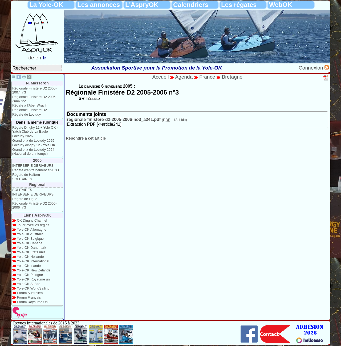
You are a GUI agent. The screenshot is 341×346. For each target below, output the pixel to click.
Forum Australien (30, 293)
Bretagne (232, 77)
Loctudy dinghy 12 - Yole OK (33, 145)
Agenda (184, 77)
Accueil (160, 77)
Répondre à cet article (86, 138)
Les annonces (98, 4)
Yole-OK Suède (28, 284)
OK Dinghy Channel (32, 220)
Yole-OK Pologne (30, 275)
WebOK (280, 4)
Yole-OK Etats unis (31, 252)
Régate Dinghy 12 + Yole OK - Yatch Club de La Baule (35, 129)
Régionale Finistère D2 (29, 110)
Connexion (311, 68)
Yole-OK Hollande (30, 257)
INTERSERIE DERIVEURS (33, 166)
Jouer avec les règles (33, 225)
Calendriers (190, 4)
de (31, 57)
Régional (37, 184)
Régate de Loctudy (26, 114)
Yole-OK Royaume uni (33, 279)
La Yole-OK (46, 4)
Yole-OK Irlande (29, 266)
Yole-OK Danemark (31, 248)
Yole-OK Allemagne (31, 229)
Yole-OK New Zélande (33, 270)
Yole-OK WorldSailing (33, 288)
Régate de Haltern (26, 175)
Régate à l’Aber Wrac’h (29, 105)
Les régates (239, 4)
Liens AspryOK (37, 215)
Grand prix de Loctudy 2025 (33, 141)
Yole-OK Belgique (30, 239)
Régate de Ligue (24, 199)
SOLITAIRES (22, 179)
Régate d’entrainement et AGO (35, 170)
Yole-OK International (33, 261)
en (38, 57)
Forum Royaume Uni (32, 302)
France (207, 77)
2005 (37, 160)
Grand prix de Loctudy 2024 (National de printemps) (33, 152)
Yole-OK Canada (29, 243)
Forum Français (29, 297)
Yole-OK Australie (30, 234)
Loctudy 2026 (22, 136)
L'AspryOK (141, 4)
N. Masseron (37, 83)
